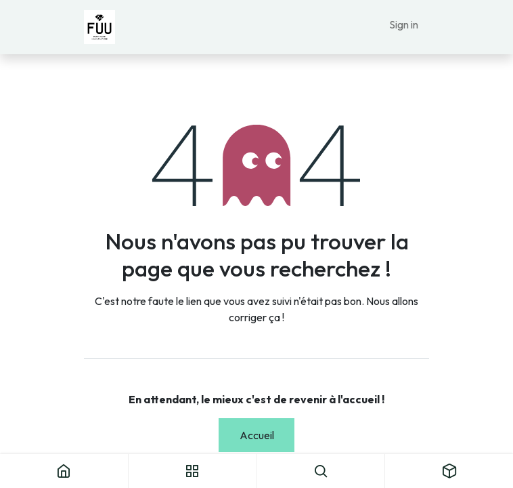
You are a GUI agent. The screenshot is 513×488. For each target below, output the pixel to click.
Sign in (403, 24)
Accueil (257, 435)
